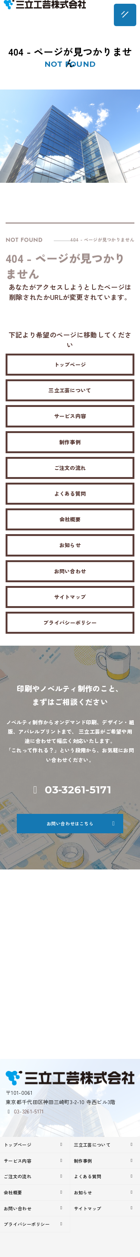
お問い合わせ (70, 571)
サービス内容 (70, 416)
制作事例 (70, 442)
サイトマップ (70, 597)
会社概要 (70, 519)
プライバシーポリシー (70, 622)
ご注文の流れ (70, 467)
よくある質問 (70, 493)
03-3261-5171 (29, 1111)
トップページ (70, 364)
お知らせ (70, 545)
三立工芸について (70, 390)
